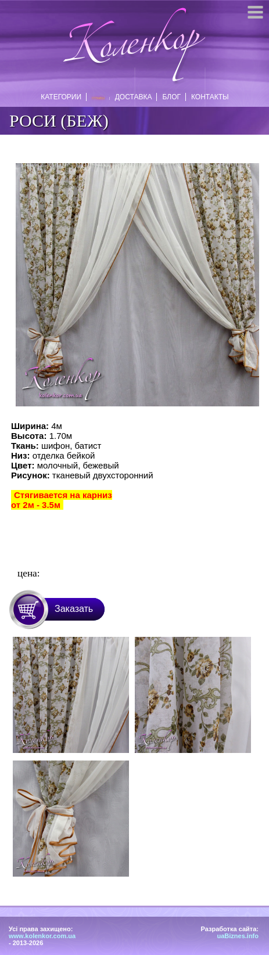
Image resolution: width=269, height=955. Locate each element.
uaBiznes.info (238, 935)
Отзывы (98, 99)
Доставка (131, 97)
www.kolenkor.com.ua (42, 935)
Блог (169, 97)
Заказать (74, 609)
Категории (63, 97)
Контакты (208, 97)
